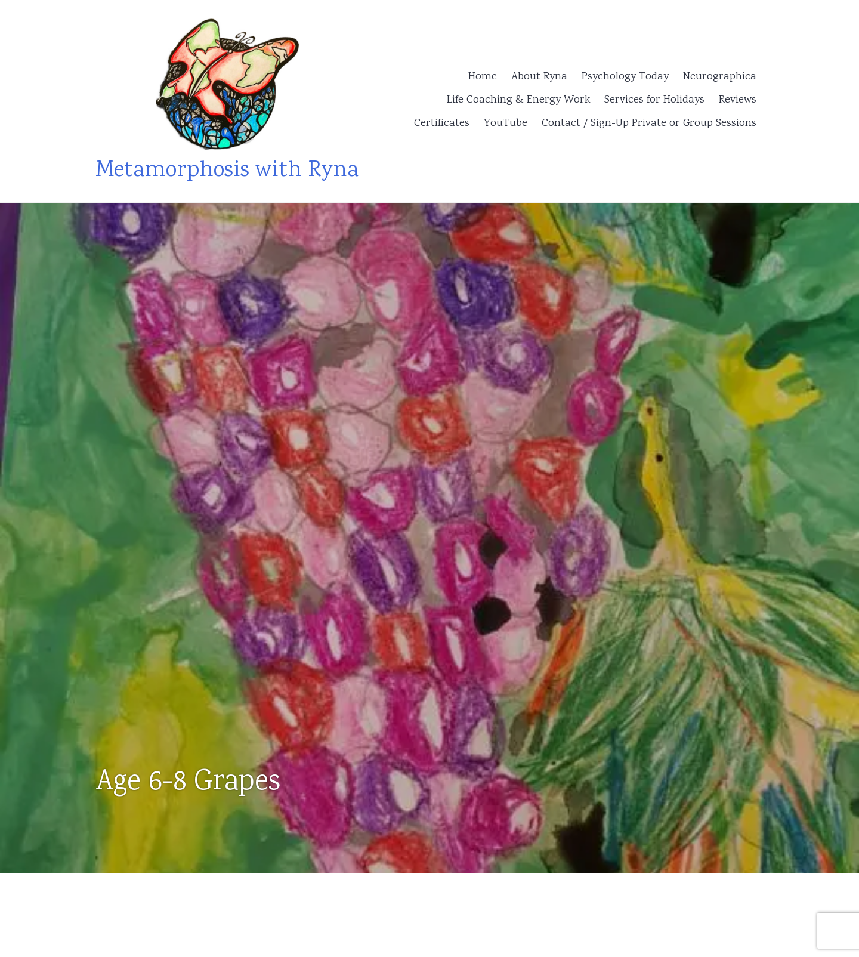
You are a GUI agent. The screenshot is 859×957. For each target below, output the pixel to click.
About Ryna (539, 77)
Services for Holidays (654, 100)
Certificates (441, 123)
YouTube (505, 123)
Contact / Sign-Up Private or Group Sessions (649, 123)
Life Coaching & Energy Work (518, 100)
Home (482, 77)
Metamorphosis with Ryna (227, 171)
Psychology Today (625, 77)
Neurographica (719, 77)
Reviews (737, 100)
